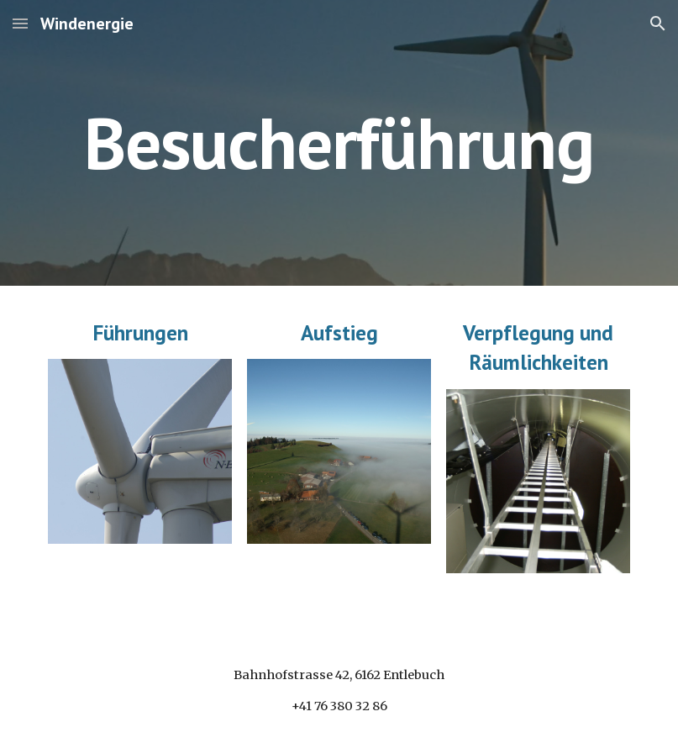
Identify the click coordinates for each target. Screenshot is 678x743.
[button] (20, 23)
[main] (339, 142)
